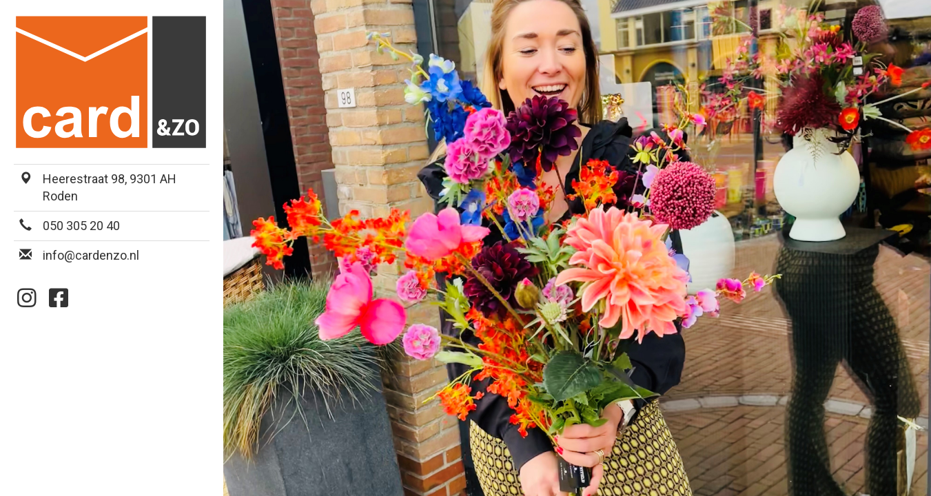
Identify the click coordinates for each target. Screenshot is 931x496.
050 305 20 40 (81, 225)
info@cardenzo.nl (91, 255)
